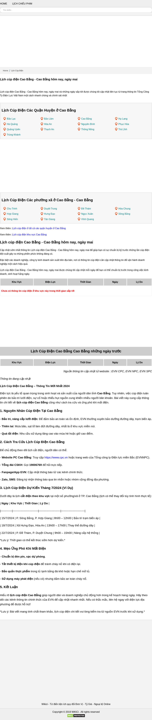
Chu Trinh (12, 208)
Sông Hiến (12, 219)
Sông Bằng (124, 214)
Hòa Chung (124, 208)
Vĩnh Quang (87, 219)
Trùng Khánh (13, 134)
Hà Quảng (12, 124)
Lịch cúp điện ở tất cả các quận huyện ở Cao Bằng (39, 228)
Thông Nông (87, 129)
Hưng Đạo (49, 214)
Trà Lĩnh (122, 129)
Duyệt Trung (50, 208)
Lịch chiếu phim (22, 3)
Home (5, 70)
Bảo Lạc (11, 118)
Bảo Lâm (49, 118)
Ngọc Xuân (87, 214)
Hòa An (48, 124)
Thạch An (49, 129)
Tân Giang (49, 219)
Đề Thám (86, 208)
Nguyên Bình (88, 124)
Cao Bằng (86, 118)
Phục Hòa (123, 124)
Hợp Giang (12, 214)
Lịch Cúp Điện (17, 70)
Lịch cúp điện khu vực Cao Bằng (29, 234)
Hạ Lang (123, 118)
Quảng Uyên (13, 129)
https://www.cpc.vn (56, 457)
